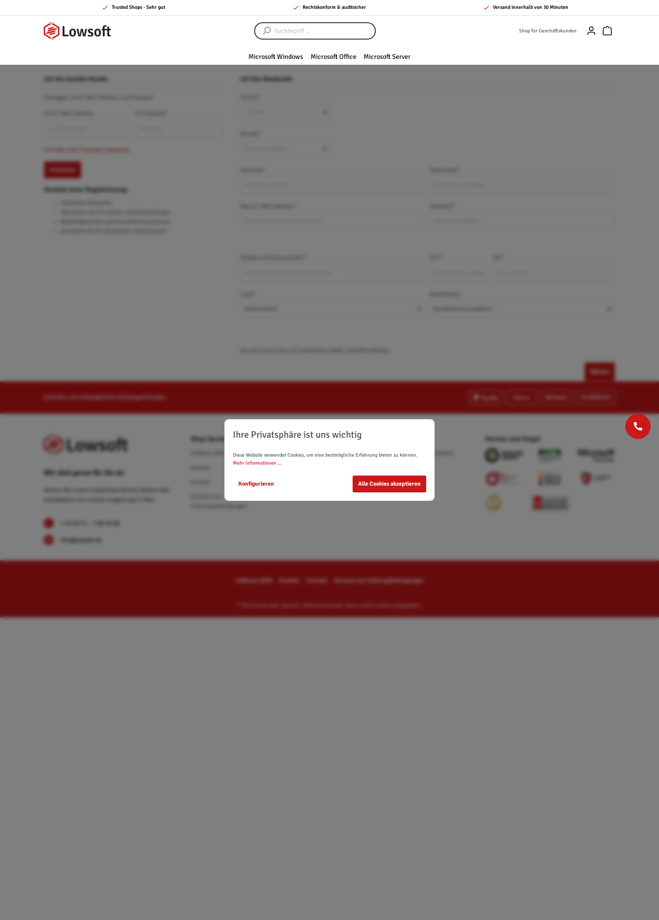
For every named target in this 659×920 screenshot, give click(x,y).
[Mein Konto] (591, 31)
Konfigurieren (256, 483)
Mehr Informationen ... (257, 463)
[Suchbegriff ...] (323, 31)
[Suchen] (262, 31)
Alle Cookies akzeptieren (389, 483)
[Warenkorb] (607, 31)
